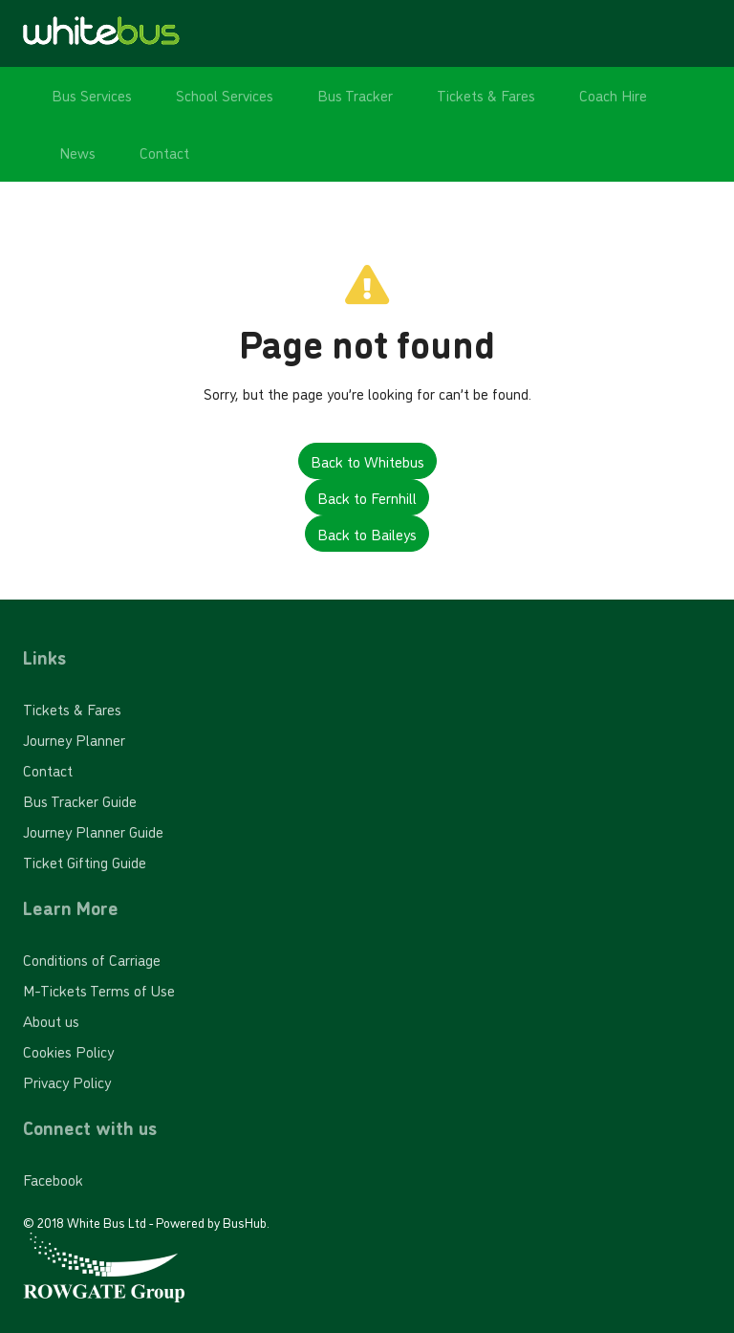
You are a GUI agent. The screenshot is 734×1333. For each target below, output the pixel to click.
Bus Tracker (355, 94)
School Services (224, 94)
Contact (164, 152)
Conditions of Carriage (92, 959)
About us (51, 1020)
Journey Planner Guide (93, 830)
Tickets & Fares (486, 94)
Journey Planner (74, 739)
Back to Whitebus (367, 460)
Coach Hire (613, 94)
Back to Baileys (367, 533)
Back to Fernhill (367, 497)
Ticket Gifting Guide (84, 861)
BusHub (245, 1222)
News (77, 152)
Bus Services (92, 94)
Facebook (53, 1179)
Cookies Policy (68, 1050)
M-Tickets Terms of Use (99, 989)
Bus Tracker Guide (80, 800)
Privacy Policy (67, 1081)
